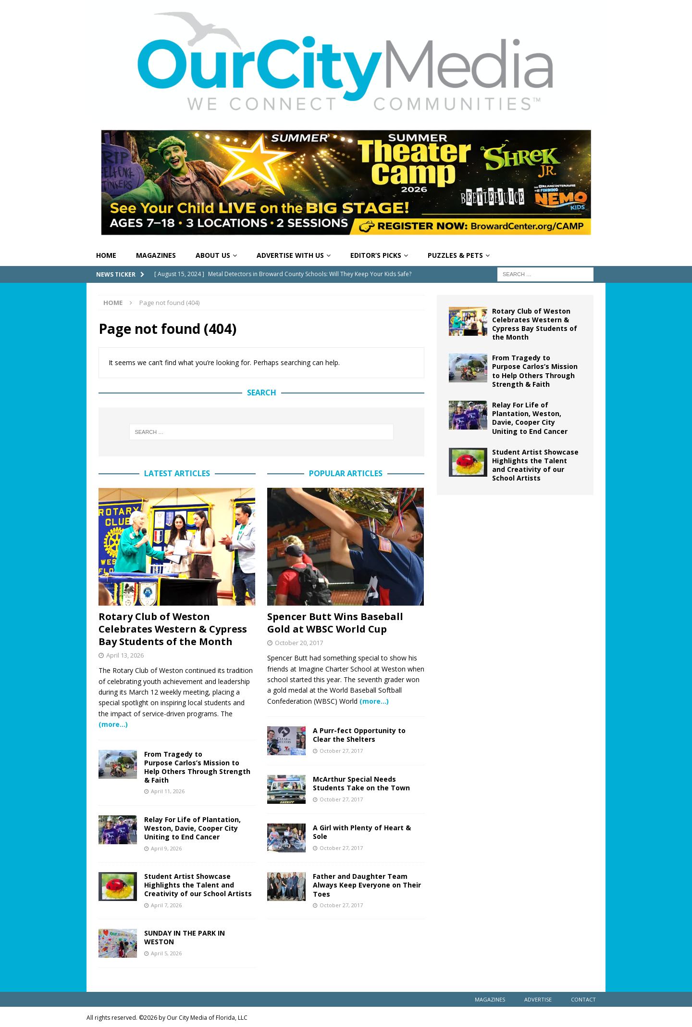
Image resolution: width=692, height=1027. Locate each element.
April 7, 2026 (166, 905)
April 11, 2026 (168, 791)
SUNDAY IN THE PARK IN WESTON (184, 937)
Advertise (538, 999)
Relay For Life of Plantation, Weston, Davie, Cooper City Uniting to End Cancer (192, 828)
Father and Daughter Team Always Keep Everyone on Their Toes (367, 885)
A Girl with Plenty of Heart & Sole (362, 832)
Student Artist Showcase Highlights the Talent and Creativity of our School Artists (198, 885)
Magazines (156, 255)
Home (106, 255)
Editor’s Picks (375, 255)
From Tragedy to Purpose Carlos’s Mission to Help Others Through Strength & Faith (197, 767)
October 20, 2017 (299, 642)
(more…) (113, 724)
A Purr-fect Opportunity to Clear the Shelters (359, 735)
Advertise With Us (290, 255)
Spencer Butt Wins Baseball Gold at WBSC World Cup (335, 622)
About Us (213, 255)
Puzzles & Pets (455, 255)
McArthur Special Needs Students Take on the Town (361, 783)
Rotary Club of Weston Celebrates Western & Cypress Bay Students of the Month (173, 629)
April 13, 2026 (125, 655)
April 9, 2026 (166, 848)
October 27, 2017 (341, 750)
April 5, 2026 (166, 953)
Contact (583, 999)
